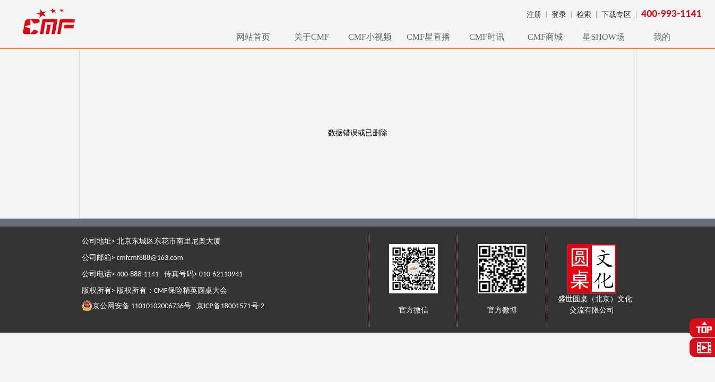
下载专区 (616, 14)
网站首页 (253, 36)
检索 (583, 14)
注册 (534, 14)
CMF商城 (545, 36)
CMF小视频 (370, 36)
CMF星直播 (428, 36)
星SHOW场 (603, 36)
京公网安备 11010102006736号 (137, 305)
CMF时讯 (486, 36)
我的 (661, 36)
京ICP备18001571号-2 (230, 305)
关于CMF (311, 36)
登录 (559, 14)
